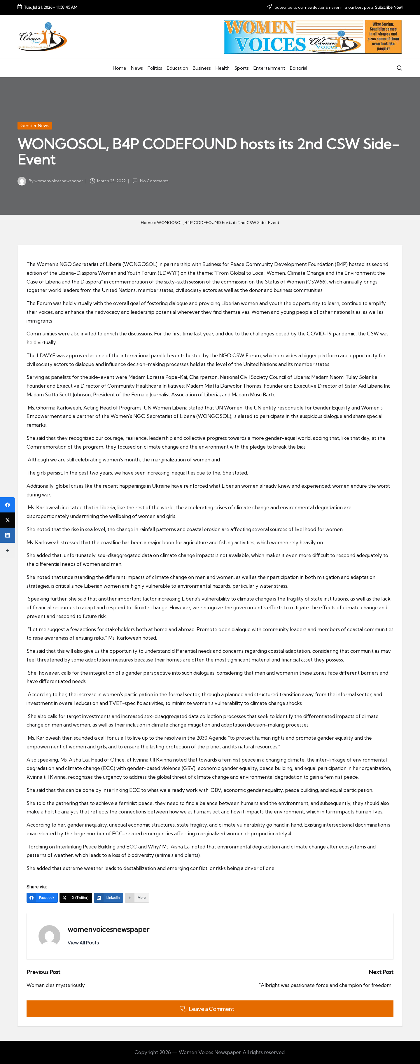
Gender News (34, 125)
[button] (83, 942)
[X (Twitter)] (76, 898)
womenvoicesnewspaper (108, 929)
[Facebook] (42, 898)
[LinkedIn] (108, 898)
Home (147, 222)
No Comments (150, 180)
